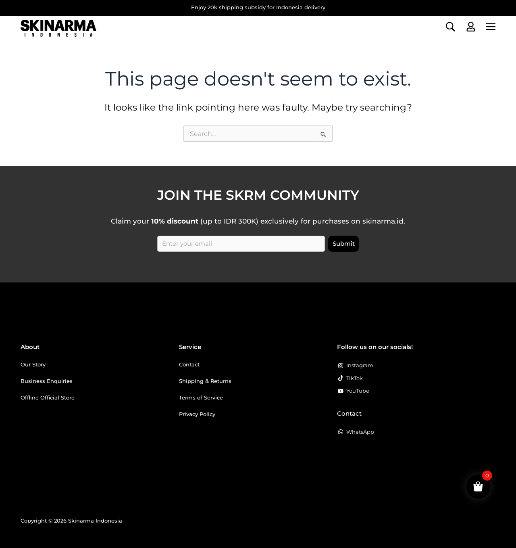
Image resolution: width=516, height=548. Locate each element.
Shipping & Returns (205, 381)
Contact (189, 364)
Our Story (33, 364)
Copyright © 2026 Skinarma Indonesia (71, 520)
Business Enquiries (47, 381)
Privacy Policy (197, 414)
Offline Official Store (48, 397)
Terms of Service (201, 397)
